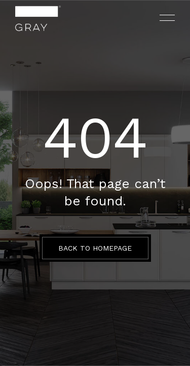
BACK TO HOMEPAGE (95, 248)
